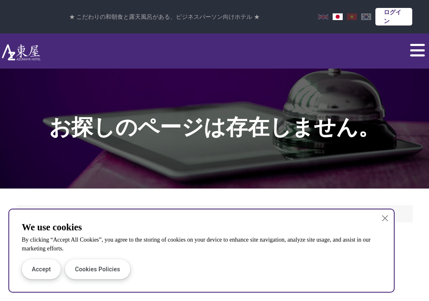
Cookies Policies (97, 269)
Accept (41, 269)
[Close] (385, 218)
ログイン (392, 16)
